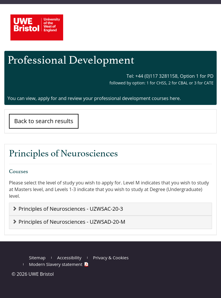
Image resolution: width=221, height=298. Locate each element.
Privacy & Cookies (111, 257)
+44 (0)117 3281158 (156, 76)
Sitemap (37, 257)
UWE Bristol (41, 274)
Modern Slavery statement (56, 264)
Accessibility (69, 257)
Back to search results (43, 121)
